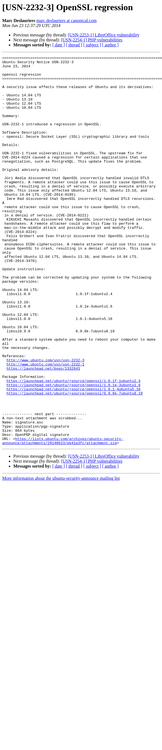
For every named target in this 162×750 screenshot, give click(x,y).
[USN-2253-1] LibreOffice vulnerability (103, 35)
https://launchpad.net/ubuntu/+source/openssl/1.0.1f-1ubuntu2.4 (74, 446)
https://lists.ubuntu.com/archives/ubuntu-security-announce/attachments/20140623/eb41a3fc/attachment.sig (62, 518)
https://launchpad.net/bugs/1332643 (43, 431)
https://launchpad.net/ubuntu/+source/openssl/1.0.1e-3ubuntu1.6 (74, 451)
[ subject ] (92, 45)
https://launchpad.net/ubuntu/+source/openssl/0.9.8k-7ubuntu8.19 (75, 461)
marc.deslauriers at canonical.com (66, 20)
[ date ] (58, 45)
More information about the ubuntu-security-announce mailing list (61, 556)
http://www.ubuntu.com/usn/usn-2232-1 (45, 426)
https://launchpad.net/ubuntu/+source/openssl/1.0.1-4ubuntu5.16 (74, 456)
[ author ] (110, 45)
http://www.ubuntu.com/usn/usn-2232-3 (45, 421)
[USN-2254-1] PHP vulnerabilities (91, 40)
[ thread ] (74, 45)
